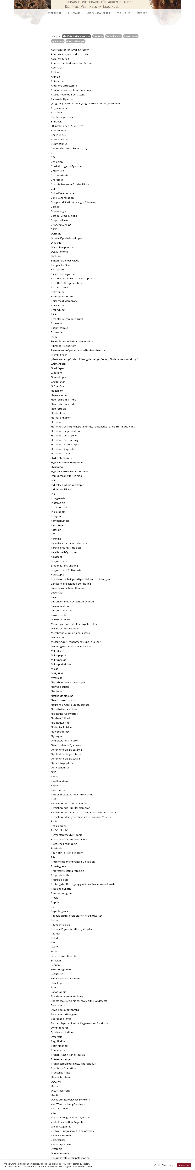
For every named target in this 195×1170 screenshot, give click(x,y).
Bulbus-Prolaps (60, 139)
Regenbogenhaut (61, 911)
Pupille (55, 902)
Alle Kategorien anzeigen (76, 36)
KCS (53, 534)
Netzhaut (56, 691)
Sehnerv (55, 965)
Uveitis (55, 1095)
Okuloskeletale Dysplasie (66, 745)
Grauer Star (58, 381)
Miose (54, 668)
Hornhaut (57, 422)
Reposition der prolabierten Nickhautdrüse (77, 915)
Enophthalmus (60, 287)
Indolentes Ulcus (61, 489)
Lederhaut (57, 592)
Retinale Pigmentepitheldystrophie (72, 929)
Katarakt (56, 529)
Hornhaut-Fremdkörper (65, 444)
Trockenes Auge (60, 1072)
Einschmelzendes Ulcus (65, 260)
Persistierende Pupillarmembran (70, 808)
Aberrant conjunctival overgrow (70, 49)
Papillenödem (59, 781)
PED (53, 799)
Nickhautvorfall (60, 722)
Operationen (131, 36)
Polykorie (56, 848)
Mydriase (56, 677)
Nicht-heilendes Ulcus (64, 709)
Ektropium (57, 269)
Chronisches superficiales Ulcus (70, 184)
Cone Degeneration (62, 197)
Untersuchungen (75, 41)
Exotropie (57, 332)
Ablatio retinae (60, 58)
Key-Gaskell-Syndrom (64, 552)
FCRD (54, 336)
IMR (53, 480)
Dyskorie (56, 256)
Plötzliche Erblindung (64, 843)
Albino (55, 72)
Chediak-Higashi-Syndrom (66, 166)
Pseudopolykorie (61, 888)
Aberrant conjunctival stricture (69, 54)
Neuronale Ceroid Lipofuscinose (70, 704)
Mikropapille (58, 655)
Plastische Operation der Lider (69, 839)
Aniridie (55, 76)
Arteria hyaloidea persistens (68, 94)
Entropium (57, 292)
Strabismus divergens (64, 1014)
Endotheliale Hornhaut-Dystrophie (71, 278)
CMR (53, 188)
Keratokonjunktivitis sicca (66, 547)
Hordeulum (58, 413)
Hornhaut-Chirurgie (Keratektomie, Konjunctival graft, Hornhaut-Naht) (93, 426)
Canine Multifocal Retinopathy (69, 148)
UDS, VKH (56, 1081)
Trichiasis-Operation (63, 1068)
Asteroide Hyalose (62, 99)
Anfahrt (142, 13)
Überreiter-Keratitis (63, 1077)
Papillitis (56, 785)
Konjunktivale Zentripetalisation (70, 1158)
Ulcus (54, 1086)
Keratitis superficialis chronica (69, 543)
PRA (53, 857)
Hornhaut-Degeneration (65, 431)
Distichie (56, 242)
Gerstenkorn (58, 363)
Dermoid (56, 233)
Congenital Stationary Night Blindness (73, 202)
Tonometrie (58, 1050)
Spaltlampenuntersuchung (67, 996)
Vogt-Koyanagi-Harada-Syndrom (70, 1117)
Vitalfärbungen (60, 1108)
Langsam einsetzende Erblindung (71, 583)
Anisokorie (57, 81)
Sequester (57, 974)
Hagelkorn (57, 390)
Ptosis (54, 897)
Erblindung (58, 309)
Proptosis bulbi (60, 875)
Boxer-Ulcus (58, 135)
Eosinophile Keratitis (63, 296)
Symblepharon (60, 1027)
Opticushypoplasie (62, 763)
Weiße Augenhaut (61, 1126)
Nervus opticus (60, 686)
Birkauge (56, 112)
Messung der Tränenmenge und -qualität (76, 642)
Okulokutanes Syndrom (65, 740)
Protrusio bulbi (60, 879)
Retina (55, 920)
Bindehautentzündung (64, 565)
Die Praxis (74, 13)
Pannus (55, 776)
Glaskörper (57, 368)
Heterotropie (58, 408)
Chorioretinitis (59, 175)
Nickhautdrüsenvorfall (64, 713)
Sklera (54, 987)
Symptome (58, 41)
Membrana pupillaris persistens (70, 633)
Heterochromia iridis (63, 399)
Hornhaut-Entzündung (64, 440)
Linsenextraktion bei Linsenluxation (72, 601)
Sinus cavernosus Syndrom (67, 978)
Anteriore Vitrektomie (64, 85)
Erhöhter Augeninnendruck (67, 319)
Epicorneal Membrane (64, 301)
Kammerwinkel (60, 520)
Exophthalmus (59, 328)
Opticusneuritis (60, 767)
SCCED (55, 951)
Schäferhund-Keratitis (64, 956)
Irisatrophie (58, 502)
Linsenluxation (60, 606)
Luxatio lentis (59, 615)
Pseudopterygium (61, 893)
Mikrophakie (58, 660)
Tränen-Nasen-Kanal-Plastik (68, 1054)
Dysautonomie (59, 251)
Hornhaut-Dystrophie (64, 435)
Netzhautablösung (62, 695)
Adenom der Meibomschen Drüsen (71, 63)
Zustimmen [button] (184, 1165)
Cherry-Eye (57, 170)
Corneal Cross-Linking (64, 215)
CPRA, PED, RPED (61, 224)
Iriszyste (56, 516)
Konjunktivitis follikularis (66, 570)
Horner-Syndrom (61, 417)
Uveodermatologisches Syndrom (70, 1099)
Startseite (55, 13)
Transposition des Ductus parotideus (73, 1063)
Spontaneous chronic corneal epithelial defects (79, 1001)
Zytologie (56, 1148)
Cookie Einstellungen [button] (164, 1165)
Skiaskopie (57, 983)
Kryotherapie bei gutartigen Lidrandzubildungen (80, 579)
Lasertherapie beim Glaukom (68, 588)
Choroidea (57, 179)
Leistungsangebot (98, 13)
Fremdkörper (59, 354)
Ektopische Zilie (60, 265)
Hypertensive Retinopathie (67, 462)
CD (52, 153)
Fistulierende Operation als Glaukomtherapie (78, 350)
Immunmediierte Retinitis (66, 476)
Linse (54, 597)
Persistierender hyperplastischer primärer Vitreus (81, 817)
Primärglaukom (60, 866)
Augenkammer (60, 108)
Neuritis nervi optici (63, 700)
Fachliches (123, 13)
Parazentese (58, 790)
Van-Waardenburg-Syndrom (68, 1104)
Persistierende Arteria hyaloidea (70, 803)
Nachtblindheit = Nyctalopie (68, 682)
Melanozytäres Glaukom (65, 628)
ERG (53, 314)
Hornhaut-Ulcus (60, 453)
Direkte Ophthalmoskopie (66, 238)
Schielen (56, 960)
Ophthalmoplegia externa (66, 749)
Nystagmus (58, 736)
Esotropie (57, 323)
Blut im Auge (58, 130)
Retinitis (56, 933)
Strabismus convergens (65, 1009)
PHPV (54, 821)
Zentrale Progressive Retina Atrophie (73, 1131)
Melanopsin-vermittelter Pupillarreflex (74, 624)
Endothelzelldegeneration (66, 283)
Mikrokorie (57, 651)
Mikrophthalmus (61, 664)
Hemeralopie (59, 395)
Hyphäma (57, 467)
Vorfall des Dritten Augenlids (68, 1122)
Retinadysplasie (60, 924)
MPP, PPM (57, 673)
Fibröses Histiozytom (63, 345)
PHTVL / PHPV (59, 830)
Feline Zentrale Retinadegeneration (72, 341)
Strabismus (58, 1005)
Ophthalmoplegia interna (66, 754)
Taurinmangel (59, 1045)
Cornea (55, 206)
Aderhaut (56, 67)
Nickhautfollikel (60, 718)
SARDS (55, 947)
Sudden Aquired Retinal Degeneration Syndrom (79, 1023)
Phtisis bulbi (58, 826)
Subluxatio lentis (61, 1018)
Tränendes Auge (61, 1059)
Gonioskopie (58, 377)
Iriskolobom (58, 511)
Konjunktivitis (59, 561)
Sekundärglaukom (62, 969)
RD (52, 906)
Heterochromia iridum (64, 404)
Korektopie (57, 574)
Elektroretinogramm (63, 274)
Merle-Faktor (58, 637)
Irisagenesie (58, 498)
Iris (53, 494)
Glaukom (56, 372)
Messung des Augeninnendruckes (71, 646)
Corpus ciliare (59, 220)
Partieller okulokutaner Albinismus (72, 794)
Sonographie (58, 992)
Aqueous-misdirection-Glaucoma (71, 90)
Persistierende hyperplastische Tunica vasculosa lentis (83, 812)
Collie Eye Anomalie (63, 193)
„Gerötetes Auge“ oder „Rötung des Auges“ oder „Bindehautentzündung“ (94, 359)
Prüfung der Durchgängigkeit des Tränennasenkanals (83, 884)
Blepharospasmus (62, 117)
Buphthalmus (59, 143)
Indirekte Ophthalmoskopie (67, 485)
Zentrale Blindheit (61, 1135)
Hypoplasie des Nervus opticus (69, 471)
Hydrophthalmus (61, 458)
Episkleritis (57, 305)
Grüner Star (58, 386)
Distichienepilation (62, 247)
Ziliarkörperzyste (61, 1144)
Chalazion (57, 162)
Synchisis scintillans (63, 1032)
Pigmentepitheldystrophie (66, 835)
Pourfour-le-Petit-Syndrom (67, 852)
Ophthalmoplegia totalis (65, 758)
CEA (53, 157)
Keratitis (56, 538)
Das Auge (98, 36)
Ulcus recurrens (60, 1090)
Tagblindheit (58, 1041)
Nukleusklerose (60, 731)
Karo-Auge (57, 525)
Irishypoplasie (59, 507)
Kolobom (56, 556)
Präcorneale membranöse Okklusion (73, 861)
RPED (54, 942)
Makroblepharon (61, 619)
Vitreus (55, 1113)
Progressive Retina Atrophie (67, 870)
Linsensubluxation (62, 610)
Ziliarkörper (58, 1140)
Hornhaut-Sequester (63, 449)
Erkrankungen (113, 36)
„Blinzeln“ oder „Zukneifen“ (67, 126)
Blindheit (56, 121)
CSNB (54, 229)
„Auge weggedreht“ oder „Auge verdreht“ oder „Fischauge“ (86, 103)
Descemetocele (60, 1153)
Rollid (54, 938)
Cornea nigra (58, 211)
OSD (53, 772)
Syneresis (56, 1036)
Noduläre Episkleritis (63, 727)
